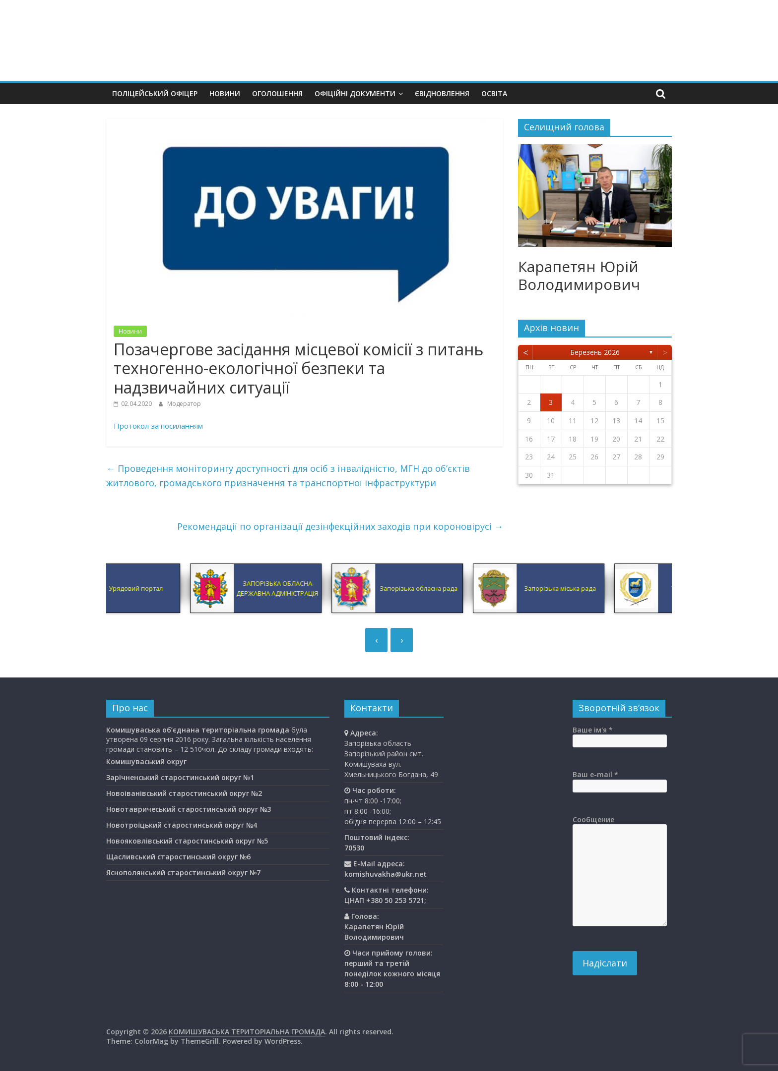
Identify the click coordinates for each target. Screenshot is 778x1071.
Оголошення (277, 93)
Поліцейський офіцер (154, 93)
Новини (224, 93)
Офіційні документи (355, 93)
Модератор (184, 403)
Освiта (494, 93)
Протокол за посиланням (158, 426)
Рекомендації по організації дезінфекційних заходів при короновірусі (340, 526)
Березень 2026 (595, 352)
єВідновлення (442, 93)
